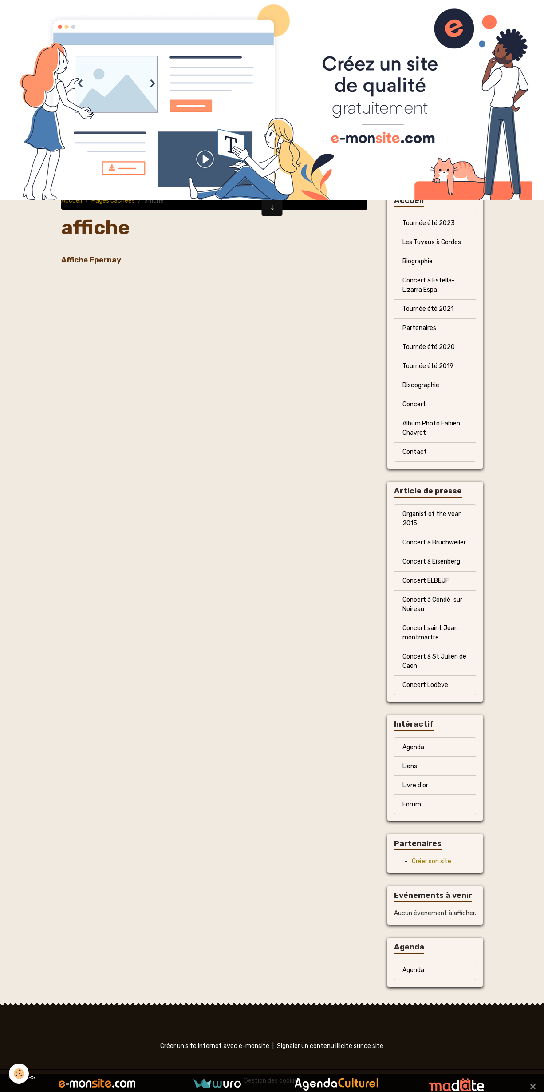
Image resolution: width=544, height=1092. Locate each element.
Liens (409, 766)
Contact (414, 452)
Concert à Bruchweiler (434, 542)
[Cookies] (19, 1074)
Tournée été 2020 (428, 347)
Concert (414, 404)
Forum (411, 804)
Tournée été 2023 (428, 223)
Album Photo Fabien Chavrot (431, 428)
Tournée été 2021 (427, 309)
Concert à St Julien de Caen (434, 661)
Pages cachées (113, 200)
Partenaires (419, 328)
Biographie (417, 261)
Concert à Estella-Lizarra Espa (428, 285)
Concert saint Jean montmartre (430, 632)
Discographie (420, 385)
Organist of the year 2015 (431, 518)
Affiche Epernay (91, 259)
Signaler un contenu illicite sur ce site (330, 1046)
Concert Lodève (425, 685)
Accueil (71, 200)
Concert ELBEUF (425, 580)
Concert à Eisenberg (431, 561)
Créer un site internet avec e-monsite (214, 1046)
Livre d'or (415, 785)
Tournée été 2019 (427, 366)
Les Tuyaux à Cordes (431, 242)
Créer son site (431, 861)
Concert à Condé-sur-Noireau (433, 604)
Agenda (413, 747)
